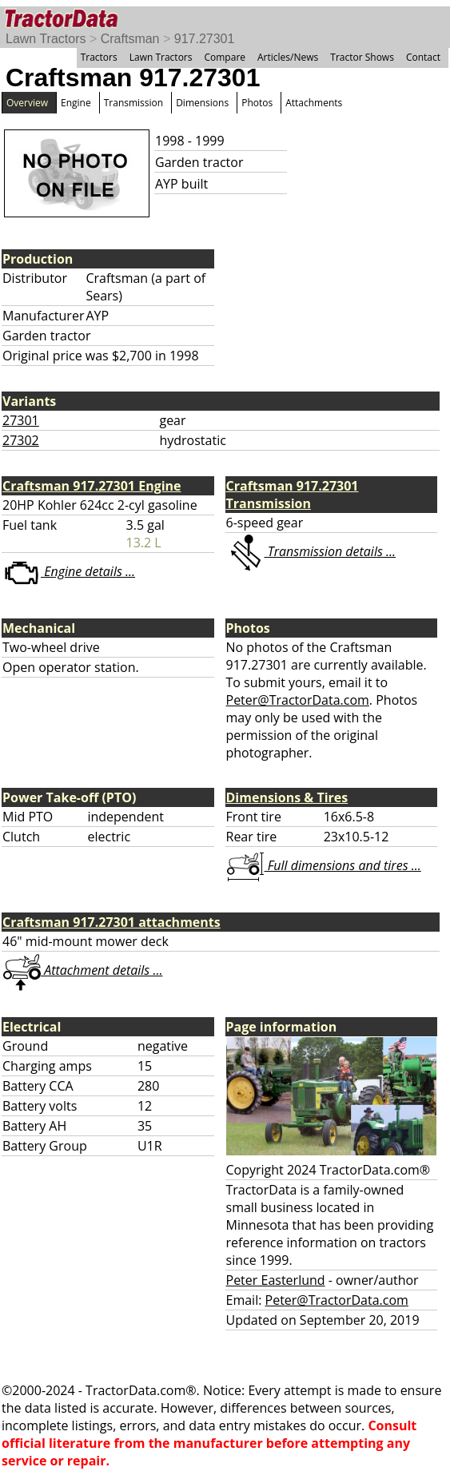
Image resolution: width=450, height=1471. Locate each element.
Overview (27, 102)
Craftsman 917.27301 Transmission (292, 494)
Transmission (133, 102)
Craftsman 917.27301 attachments (111, 922)
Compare (224, 57)
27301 (20, 420)
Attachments (313, 102)
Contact (423, 57)
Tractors (99, 57)
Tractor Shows (362, 57)
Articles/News (287, 57)
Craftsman (130, 39)
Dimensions (202, 102)
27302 (20, 440)
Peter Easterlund (275, 1280)
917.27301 (204, 39)
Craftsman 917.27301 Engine (91, 486)
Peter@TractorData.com (297, 700)
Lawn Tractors (46, 39)
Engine (76, 102)
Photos (257, 102)
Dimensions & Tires (287, 797)
